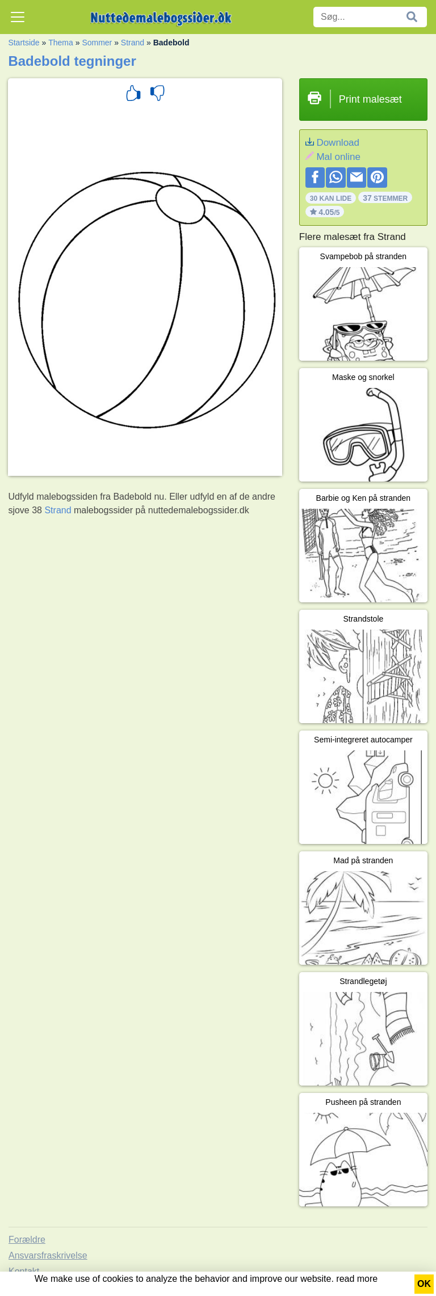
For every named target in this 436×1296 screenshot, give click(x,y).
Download (337, 142)
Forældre (27, 1239)
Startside (23, 42)
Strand (132, 42)
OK (424, 1284)
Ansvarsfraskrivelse (48, 1255)
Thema (60, 42)
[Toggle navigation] (17, 17)
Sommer (97, 42)
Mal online (338, 156)
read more (357, 1279)
